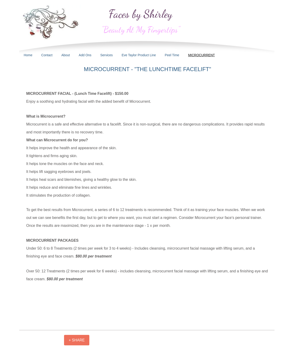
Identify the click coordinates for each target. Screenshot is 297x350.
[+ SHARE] (76, 340)
